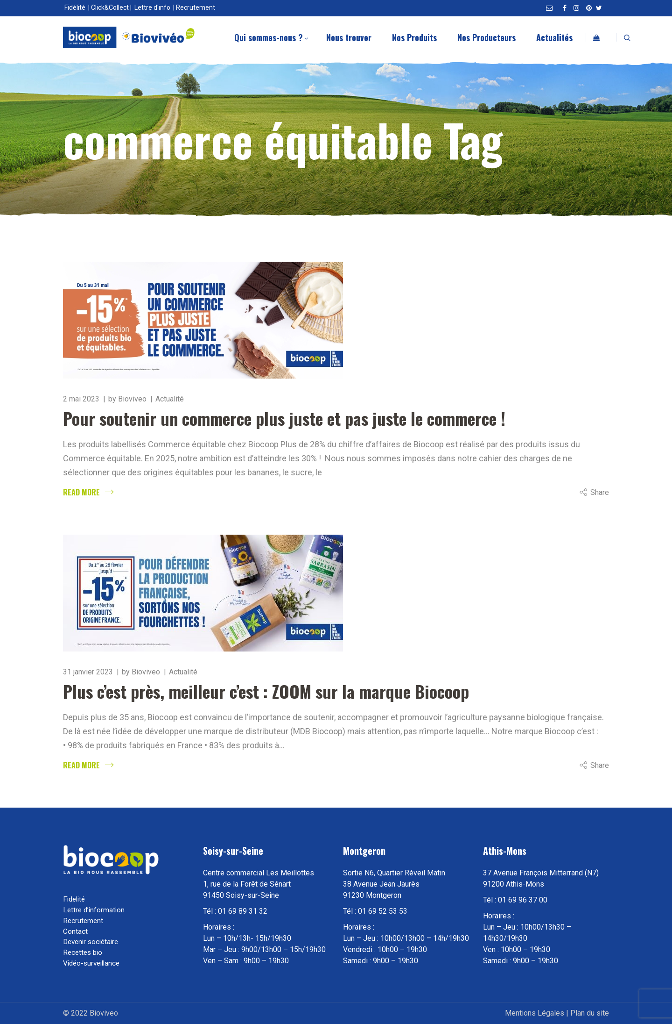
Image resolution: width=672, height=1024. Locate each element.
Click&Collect (110, 7)
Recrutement (195, 7)
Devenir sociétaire (90, 942)
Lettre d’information (94, 910)
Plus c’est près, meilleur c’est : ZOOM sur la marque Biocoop (266, 691)
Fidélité (74, 7)
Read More (81, 492)
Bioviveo (132, 398)
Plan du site (589, 1013)
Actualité (169, 398)
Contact (75, 931)
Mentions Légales (534, 1013)
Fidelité (74, 899)
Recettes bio (82, 952)
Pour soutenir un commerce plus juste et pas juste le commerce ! (284, 418)
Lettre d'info (152, 7)
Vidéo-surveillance (91, 963)
